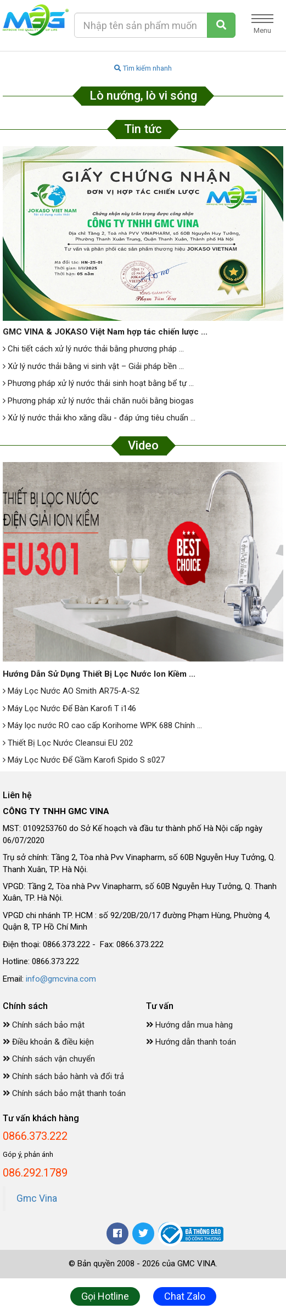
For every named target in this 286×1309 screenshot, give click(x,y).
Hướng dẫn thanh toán (191, 1042)
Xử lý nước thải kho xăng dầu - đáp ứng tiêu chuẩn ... (99, 418)
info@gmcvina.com (61, 979)
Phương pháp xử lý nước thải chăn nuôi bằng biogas (98, 401)
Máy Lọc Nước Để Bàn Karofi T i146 (69, 708)
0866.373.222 (35, 1136)
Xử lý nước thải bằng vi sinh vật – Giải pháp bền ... (93, 366)
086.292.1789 (35, 1172)
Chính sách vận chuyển (49, 1059)
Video (143, 445)
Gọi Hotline (105, 1296)
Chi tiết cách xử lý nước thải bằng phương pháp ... (93, 349)
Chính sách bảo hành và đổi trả (63, 1076)
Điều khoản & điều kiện (48, 1042)
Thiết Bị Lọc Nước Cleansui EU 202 (68, 743)
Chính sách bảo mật (44, 1025)
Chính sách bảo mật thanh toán (64, 1093)
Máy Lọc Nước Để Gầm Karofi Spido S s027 (84, 760)
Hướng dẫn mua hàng (189, 1025)
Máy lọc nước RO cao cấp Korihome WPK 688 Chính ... (102, 725)
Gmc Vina (36, 1198)
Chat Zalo (184, 1296)
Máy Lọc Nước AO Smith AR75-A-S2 (71, 691)
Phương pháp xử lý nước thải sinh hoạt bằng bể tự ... (98, 383)
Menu (262, 24)
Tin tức (143, 129)
